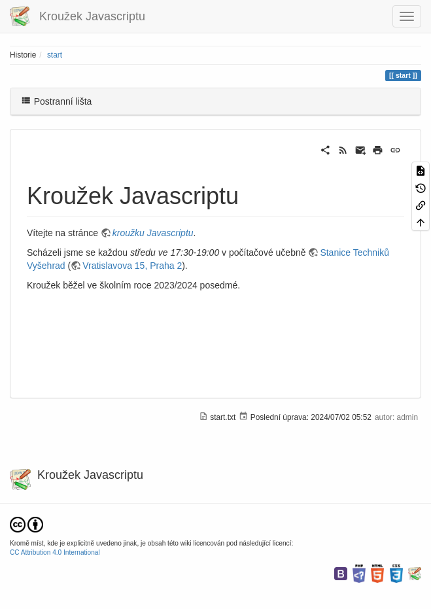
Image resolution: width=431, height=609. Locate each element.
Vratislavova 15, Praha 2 (132, 265)
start (54, 55)
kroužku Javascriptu (153, 233)
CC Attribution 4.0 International (55, 552)
